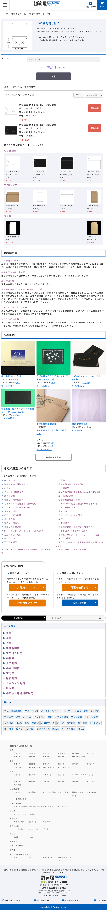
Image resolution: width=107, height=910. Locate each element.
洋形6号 (46, 781)
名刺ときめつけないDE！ (70, 515)
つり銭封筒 (29, 87)
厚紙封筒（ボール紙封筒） (71, 484)
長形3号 (46, 764)
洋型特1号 (47, 774)
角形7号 (61, 756)
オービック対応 (49, 792)
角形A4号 (76, 753)
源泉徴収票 (91, 792)
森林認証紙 (16, 711)
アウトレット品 (23, 716)
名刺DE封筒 (10, 184)
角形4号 (17, 756)
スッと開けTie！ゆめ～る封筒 (72, 530)
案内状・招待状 (11, 522)
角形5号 (31, 756)
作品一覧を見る (53, 457)
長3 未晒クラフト (45, 430)
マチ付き (8, 722)
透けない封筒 (64, 538)
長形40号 (18, 767)
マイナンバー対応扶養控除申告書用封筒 (77, 503)
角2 (18, 379)
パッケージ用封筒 (67, 507)
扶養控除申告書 (20, 799)
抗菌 (6, 711)
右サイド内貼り (44, 449)
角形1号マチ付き (21, 806)
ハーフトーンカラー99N (76, 711)
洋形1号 (31, 774)
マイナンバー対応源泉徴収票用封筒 (21, 503)
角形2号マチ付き (35, 806)
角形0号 (17, 753)
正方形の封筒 (10, 542)
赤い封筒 (8, 728)
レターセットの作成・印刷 (17, 507)
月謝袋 (61, 480)
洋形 (9, 643)
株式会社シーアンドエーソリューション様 (21, 289)
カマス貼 (8, 716)
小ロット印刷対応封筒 (19, 693)
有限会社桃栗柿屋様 (46, 424)
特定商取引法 (43, 900)
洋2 (53, 382)
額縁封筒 (17, 784)
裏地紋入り (95, 722)
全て (6, 87)
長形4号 (61, 764)
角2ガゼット (48, 806)
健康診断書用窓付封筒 (69, 499)
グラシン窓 (76, 716)
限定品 (55, 728)
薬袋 (60, 519)
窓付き (60, 722)
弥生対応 (32, 792)
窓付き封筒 (9, 495)
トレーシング (91, 716)
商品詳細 (95, 108)
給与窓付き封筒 (65, 495)
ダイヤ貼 (94, 711)
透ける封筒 (9, 538)
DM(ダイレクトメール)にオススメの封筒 (24, 530)
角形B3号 (47, 821)
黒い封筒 (82, 722)
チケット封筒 (61, 716)
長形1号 (17, 764)
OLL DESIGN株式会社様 (13, 272)
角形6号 (46, 756)
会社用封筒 (9, 480)
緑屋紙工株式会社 (60, 895)
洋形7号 (61, 781)
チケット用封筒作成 (14, 492)
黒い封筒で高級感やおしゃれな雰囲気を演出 (79, 492)
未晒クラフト (48, 722)
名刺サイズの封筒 (12, 515)
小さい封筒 (16, 87)
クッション (39, 716)
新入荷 (10, 688)
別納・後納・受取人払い (16, 484)
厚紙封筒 (11, 678)
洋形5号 (31, 781)
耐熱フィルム (43, 728)
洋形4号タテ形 (49, 767)
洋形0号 (17, 774)
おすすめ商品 (68, 728)
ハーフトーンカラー (51, 711)
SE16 (30, 837)
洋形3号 (90, 774)
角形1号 (31, 753)
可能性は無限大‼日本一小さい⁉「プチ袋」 (79, 534)
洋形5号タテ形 (64, 767)
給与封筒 (71, 722)
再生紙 (19, 722)
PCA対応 (17, 792)
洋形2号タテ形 (34, 767)
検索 (53, 76)
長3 (18, 382)
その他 (31, 814)
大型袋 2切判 (19, 821)
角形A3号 (32, 821)
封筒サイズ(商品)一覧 (21, 745)
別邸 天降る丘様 (80, 424)
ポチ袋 (7, 488)
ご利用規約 (101, 900)
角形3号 (90, 753)
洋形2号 (61, 774)
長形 (9, 638)
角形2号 (46, 753)
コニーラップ (31, 711)
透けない (20, 728)
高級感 (30, 728)
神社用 (10, 658)
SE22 (16, 837)
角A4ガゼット (63, 806)
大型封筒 (62, 511)
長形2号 (31, 764)
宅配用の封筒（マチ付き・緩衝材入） (76, 526)
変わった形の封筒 (12, 526)
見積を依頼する (80, 587)
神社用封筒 (9, 519)
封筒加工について (27, 587)
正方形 (10, 673)
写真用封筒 (63, 522)
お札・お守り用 (20, 814)
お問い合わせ (79, 602)
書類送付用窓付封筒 (14, 499)
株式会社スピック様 (11, 376)
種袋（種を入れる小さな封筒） (73, 549)
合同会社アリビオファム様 (14, 307)
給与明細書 (13, 648)
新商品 (81, 728)
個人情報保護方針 (73, 900)
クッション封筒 (15, 683)
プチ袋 (8, 216)
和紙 (27, 722)
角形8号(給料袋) (79, 756)
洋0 (18, 415)
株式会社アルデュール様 (13, 260)
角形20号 (61, 753)
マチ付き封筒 (10, 511)
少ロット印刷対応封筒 (19, 854)
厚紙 (50, 716)
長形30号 (90, 764)
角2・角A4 (47, 857)
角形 (9, 633)
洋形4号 (17, 781)
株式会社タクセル (13, 900)
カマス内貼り (43, 385)
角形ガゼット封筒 (12, 534)
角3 (88, 427)
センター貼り (7, 385)
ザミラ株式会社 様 (10, 319)
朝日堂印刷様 (7, 280)
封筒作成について (27, 603)
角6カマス (91, 781)
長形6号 (75, 764)
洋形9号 (75, 781)
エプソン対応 (63, 792)
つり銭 (85, 382)
